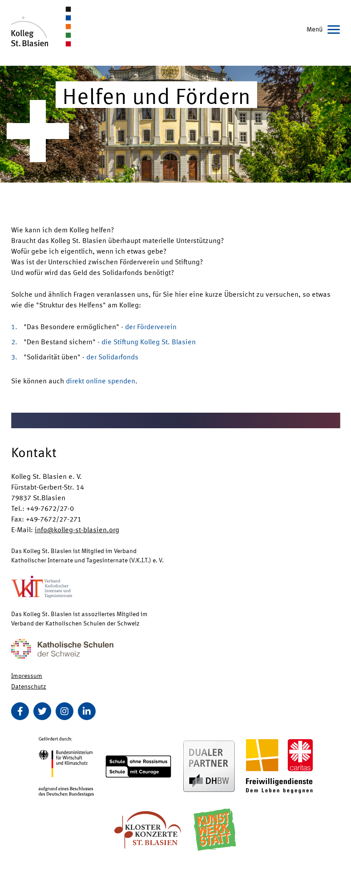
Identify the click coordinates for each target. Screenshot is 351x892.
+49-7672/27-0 (50, 508)
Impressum (26, 675)
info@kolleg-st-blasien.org (77, 529)
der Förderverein (151, 326)
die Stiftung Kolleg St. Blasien (148, 341)
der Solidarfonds (112, 356)
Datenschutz (28, 685)
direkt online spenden (100, 380)
